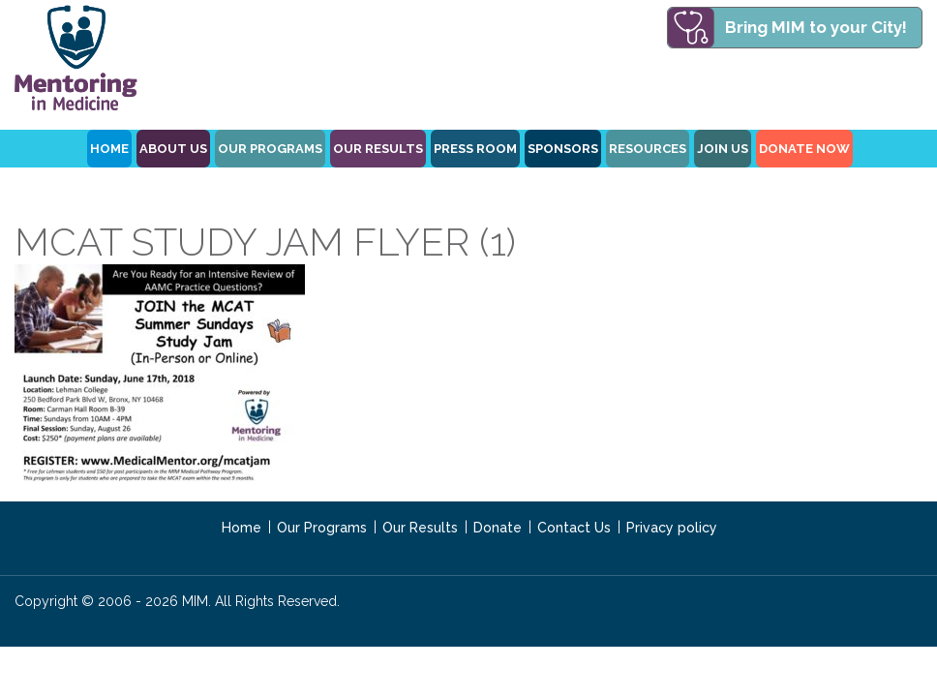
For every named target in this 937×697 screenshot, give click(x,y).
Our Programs (322, 527)
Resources (647, 148)
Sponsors (563, 148)
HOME (109, 148)
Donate (497, 527)
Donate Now (804, 148)
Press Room (475, 148)
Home (241, 527)
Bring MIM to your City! (816, 27)
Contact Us (574, 527)
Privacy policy (671, 527)
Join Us (722, 148)
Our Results (378, 148)
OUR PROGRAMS (270, 148)
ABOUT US (173, 148)
